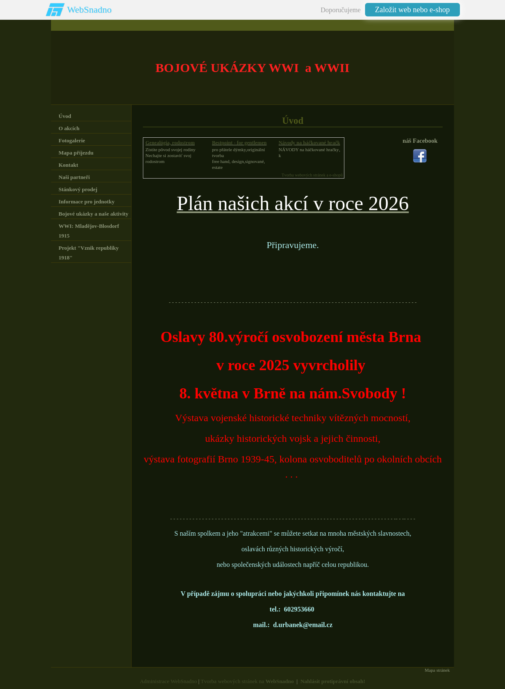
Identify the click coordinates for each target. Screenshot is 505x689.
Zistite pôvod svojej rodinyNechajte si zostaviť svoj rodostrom (170, 155)
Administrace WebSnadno (168, 681)
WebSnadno (89, 9)
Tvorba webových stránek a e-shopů (312, 175)
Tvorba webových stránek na (247, 681)
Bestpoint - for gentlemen (239, 143)
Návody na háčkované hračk (309, 143)
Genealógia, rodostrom (170, 143)
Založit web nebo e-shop (412, 9)
